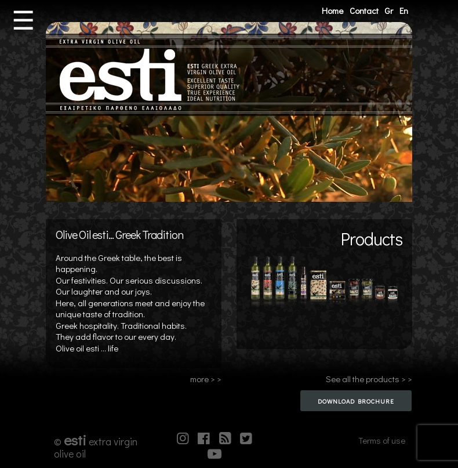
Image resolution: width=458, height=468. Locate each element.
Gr (388, 10)
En (403, 10)
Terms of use (381, 440)
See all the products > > (369, 379)
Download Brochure (356, 401)
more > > (205, 379)
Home (332, 10)
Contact (364, 10)
